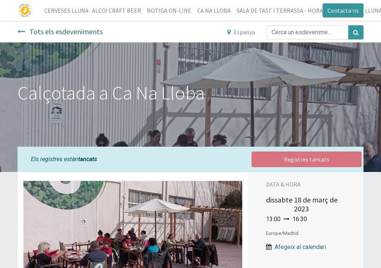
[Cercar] (356, 32)
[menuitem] (92, 10)
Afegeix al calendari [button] (300, 247)
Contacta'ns (343, 10)
